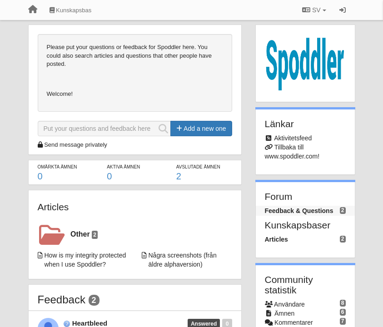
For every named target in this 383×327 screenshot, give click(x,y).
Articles (53, 207)
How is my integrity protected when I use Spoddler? (85, 260)
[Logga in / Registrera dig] (342, 10)
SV (314, 10)
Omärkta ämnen (57, 166)
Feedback (61, 299)
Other (84, 234)
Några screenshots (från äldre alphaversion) (183, 260)
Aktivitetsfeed (293, 138)
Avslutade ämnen (198, 166)
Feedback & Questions (299, 210)
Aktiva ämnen (123, 166)
